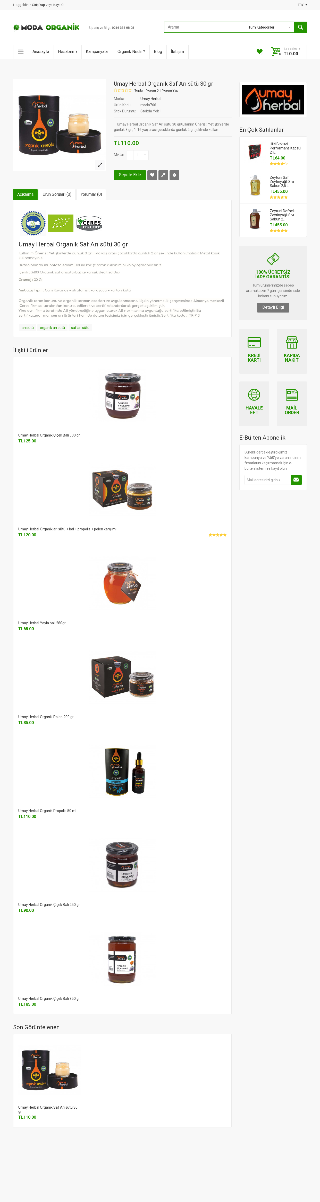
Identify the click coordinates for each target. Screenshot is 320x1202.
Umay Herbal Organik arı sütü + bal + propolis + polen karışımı (67, 529)
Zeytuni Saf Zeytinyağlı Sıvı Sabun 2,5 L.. (282, 181)
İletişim (177, 51)
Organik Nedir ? (131, 51)
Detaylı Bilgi (273, 307)
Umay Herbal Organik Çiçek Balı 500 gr (49, 435)
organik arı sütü (52, 328)
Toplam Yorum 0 (146, 90)
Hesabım (67, 51)
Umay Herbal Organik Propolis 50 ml (47, 811)
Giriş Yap (39, 5)
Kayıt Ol (58, 5)
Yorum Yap (170, 90)
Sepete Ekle (130, 174)
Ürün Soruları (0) (57, 194)
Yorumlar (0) (91, 194)
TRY (302, 5)
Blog (158, 51)
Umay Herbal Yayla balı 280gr (42, 623)
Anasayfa (40, 51)
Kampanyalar (97, 51)
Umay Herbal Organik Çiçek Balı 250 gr (49, 905)
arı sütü (28, 328)
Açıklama (25, 194)
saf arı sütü (80, 328)
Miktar (119, 155)
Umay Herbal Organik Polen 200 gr (46, 717)
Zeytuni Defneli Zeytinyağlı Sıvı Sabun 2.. (282, 215)
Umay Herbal (150, 99)
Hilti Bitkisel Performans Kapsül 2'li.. (285, 148)
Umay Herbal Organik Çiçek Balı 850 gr (49, 998)
